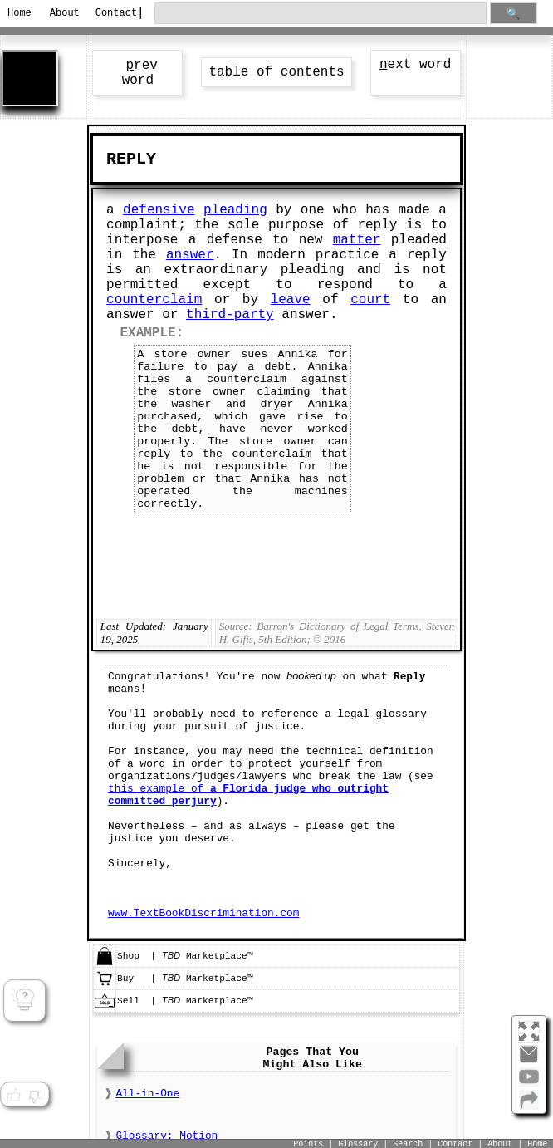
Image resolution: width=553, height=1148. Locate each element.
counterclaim (154, 299)
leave (291, 299)
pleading (235, 210)
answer (190, 255)
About (65, 13)
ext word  (415, 64)
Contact (111, 13)
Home (19, 13)
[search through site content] (320, 13)
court (370, 299)
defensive (158, 210)
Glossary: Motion (166, 1136)
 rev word (138, 73)
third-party (230, 314)
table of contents (276, 72)
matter (357, 240)
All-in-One (147, 1093)
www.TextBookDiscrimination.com (203, 913)
